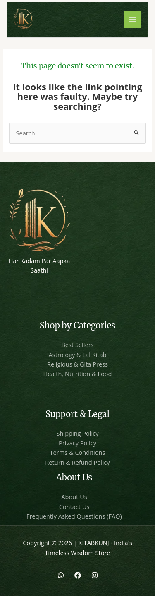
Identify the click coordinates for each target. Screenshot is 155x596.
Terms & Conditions (77, 452)
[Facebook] (77, 575)
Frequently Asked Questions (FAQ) (74, 516)
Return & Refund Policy (77, 462)
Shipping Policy (78, 433)
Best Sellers (77, 344)
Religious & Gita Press (77, 364)
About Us (74, 496)
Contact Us (74, 506)
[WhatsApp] (60, 575)
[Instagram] (94, 575)
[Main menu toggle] (133, 19)
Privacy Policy (77, 443)
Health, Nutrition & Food (77, 373)
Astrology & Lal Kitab (78, 354)
